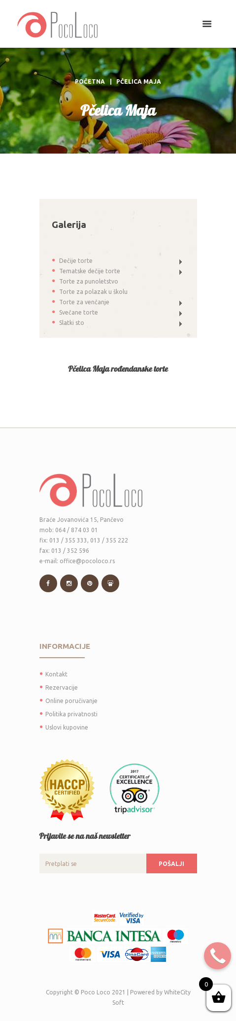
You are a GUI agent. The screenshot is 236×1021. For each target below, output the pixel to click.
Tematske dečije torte (89, 271)
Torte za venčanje (84, 302)
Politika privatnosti (71, 714)
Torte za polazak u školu (93, 291)
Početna (90, 81)
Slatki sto (71, 322)
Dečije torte (76, 260)
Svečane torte (78, 312)
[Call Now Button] (217, 955)
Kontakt (56, 674)
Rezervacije (61, 687)
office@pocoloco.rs (87, 561)
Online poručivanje (71, 701)
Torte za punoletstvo (88, 281)
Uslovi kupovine (66, 727)
